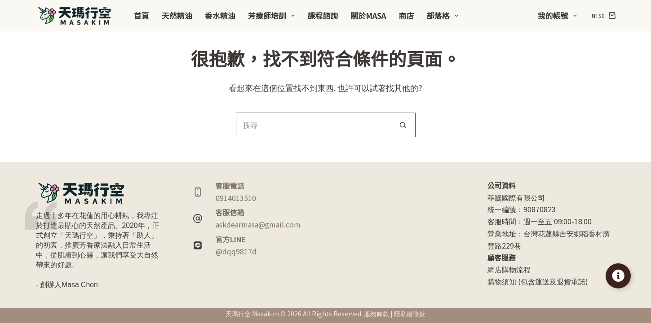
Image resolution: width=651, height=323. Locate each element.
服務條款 (376, 313)
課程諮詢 (322, 15)
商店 (406, 15)
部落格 (443, 15)
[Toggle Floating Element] (618, 275)
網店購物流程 (509, 269)
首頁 (141, 15)
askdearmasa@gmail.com (258, 224)
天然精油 (177, 15)
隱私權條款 (409, 313)
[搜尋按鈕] (403, 125)
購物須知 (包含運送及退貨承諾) (537, 281)
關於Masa (368, 15)
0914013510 (236, 197)
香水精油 (220, 15)
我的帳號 (559, 15)
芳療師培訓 (273, 15)
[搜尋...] (313, 125)
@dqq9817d (236, 251)
